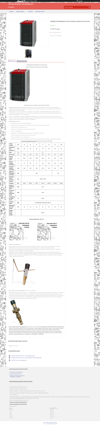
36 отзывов (80, 0)
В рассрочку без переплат (15, 373)
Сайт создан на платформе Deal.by (50, 422)
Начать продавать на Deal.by (31, 0)
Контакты (30, 11)
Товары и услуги (20, 11)
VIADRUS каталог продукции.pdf (19, 360)
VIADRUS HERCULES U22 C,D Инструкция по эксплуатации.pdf (26, 357)
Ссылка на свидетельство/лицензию (18, 402)
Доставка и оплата (40, 11)
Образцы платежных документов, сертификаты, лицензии (17, 376)
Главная (11, 11)
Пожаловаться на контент (52, 423)
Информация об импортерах (16, 372)
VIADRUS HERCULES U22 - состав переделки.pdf (23, 355)
